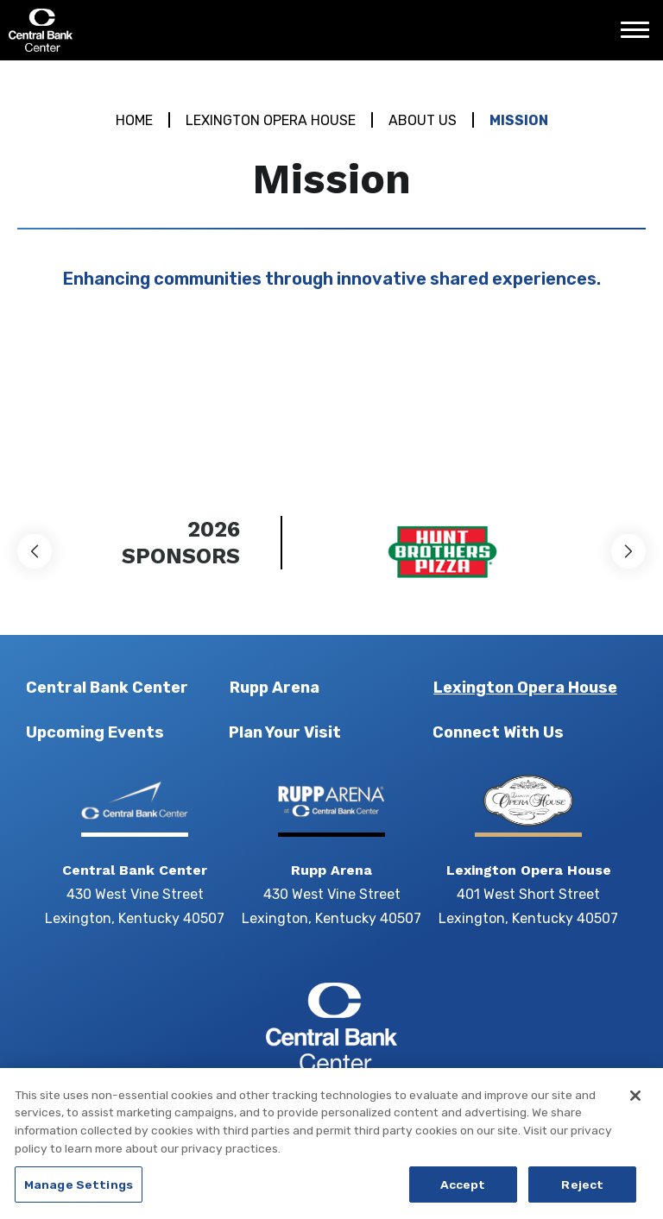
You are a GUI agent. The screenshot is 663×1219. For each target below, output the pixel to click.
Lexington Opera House (271, 120)
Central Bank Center (101, 30)
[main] (331, 264)
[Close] (635, 1106)
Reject (582, 1195)
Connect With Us (498, 732)
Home (134, 120)
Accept (463, 1195)
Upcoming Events (95, 732)
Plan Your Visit (285, 732)
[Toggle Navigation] (640, 36)
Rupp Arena (274, 687)
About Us (422, 120)
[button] (34, 551)
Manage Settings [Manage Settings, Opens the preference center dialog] (78, 1195)
